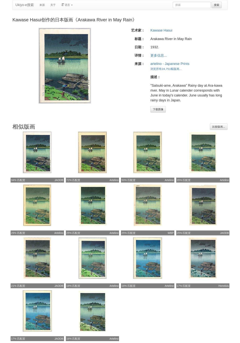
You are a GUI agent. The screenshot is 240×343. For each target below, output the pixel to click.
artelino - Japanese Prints (169, 64)
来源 (42, 4)
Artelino (114, 180)
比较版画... (218, 126)
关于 (53, 4)
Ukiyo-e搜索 (24, 5)
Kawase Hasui (161, 30)
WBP (171, 232)
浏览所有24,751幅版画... (166, 68)
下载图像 (158, 109)
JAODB (59, 180)
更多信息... (158, 55)
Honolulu (223, 285)
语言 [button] (67, 4)
